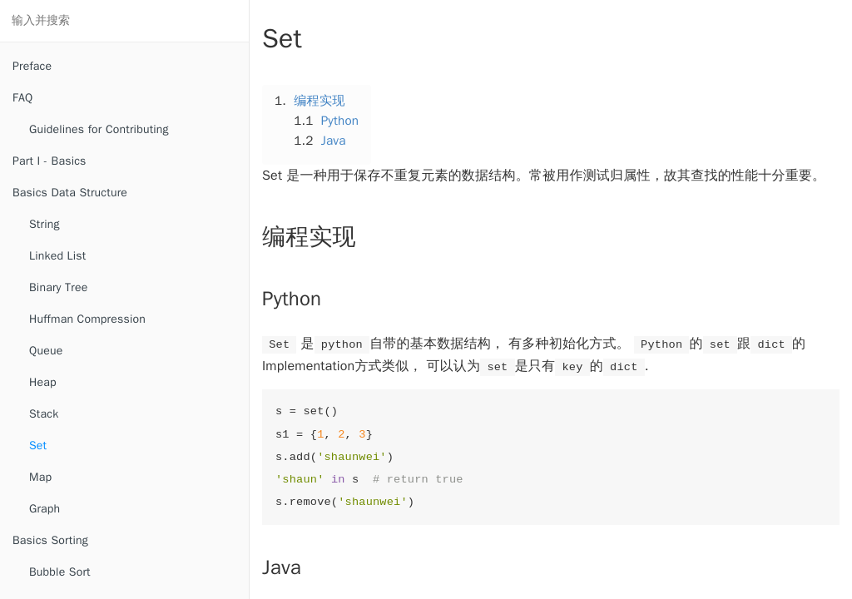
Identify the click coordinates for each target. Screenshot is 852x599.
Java (333, 140)
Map (40, 477)
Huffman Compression (87, 319)
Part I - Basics (49, 161)
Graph (44, 509)
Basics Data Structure (69, 193)
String (44, 224)
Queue (45, 351)
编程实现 (319, 100)
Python (340, 120)
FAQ (22, 98)
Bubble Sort (60, 572)
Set (38, 445)
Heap (43, 382)
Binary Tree (58, 287)
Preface (32, 66)
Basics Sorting (50, 540)
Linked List (57, 256)
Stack (43, 414)
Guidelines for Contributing (99, 129)
